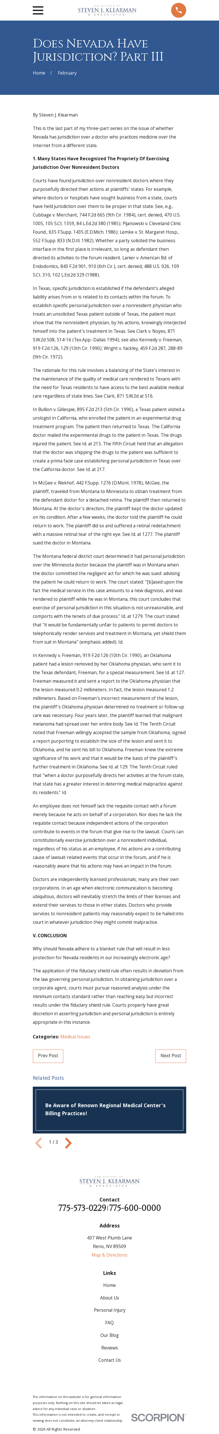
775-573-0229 (82, 1209)
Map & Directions (109, 1255)
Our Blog (109, 1336)
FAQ (109, 1323)
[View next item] (68, 1143)
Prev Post (48, 1056)
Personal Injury (109, 1311)
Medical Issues (75, 1037)
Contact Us (109, 1361)
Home (109, 1286)
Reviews (109, 1348)
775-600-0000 (135, 1209)
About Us (109, 1298)
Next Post (171, 1056)
